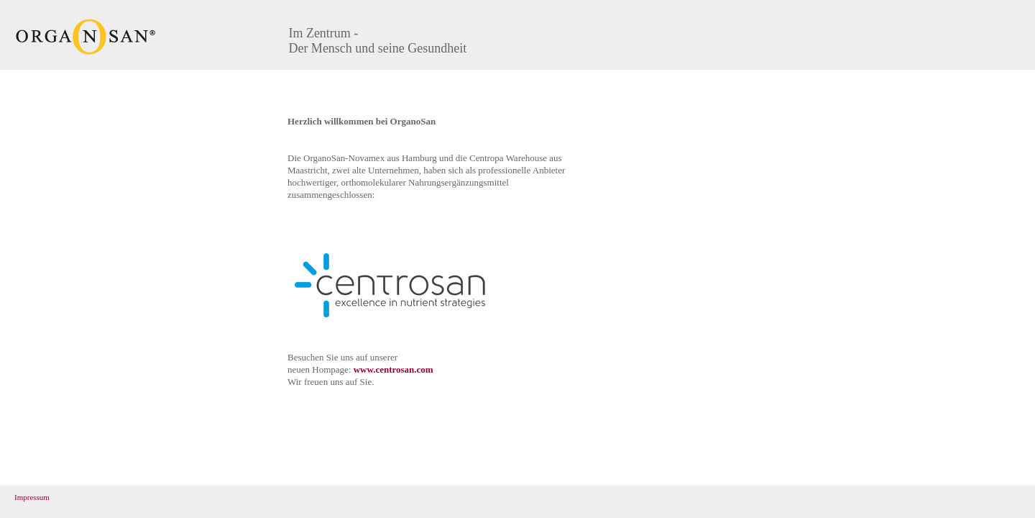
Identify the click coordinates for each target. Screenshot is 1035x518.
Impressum (32, 497)
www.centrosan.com (393, 369)
